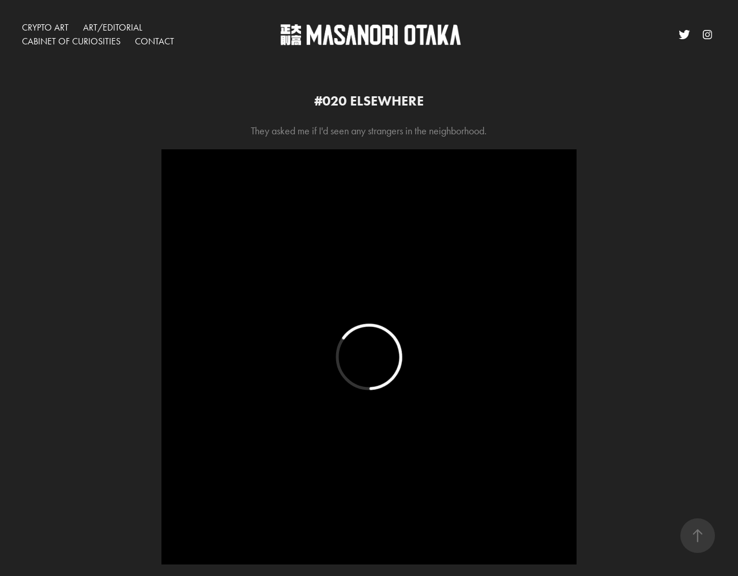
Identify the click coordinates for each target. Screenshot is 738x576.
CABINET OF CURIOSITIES (71, 41)
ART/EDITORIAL (112, 27)
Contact (154, 41)
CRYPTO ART (45, 27)
